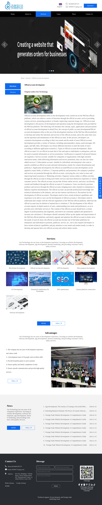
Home (13, 14)
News (74, 14)
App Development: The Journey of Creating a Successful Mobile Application (65, 407)
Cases (59, 14)
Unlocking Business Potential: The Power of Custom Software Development (65, 411)
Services (43, 14)
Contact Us (89, 14)
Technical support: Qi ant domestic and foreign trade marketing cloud (55, 498)
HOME (7, 486)
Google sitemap (21, 483)
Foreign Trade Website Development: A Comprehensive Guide (64, 415)
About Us (28, 14)
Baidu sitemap (9, 483)
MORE (43, 323)
